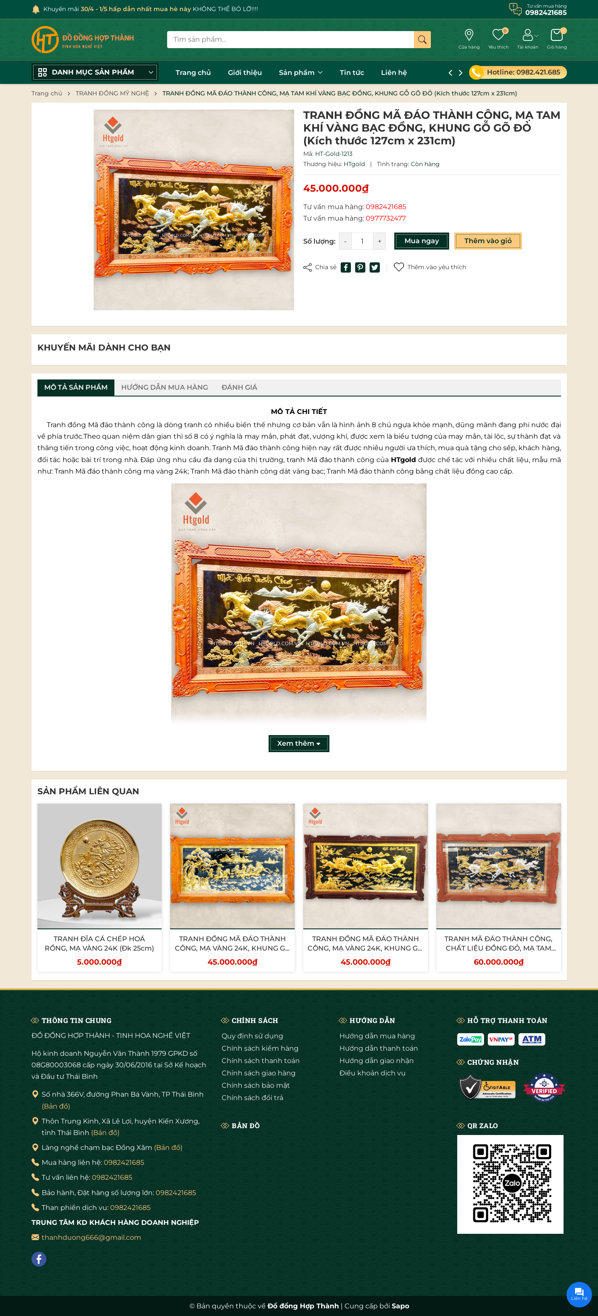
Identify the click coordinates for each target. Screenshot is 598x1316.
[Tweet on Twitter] (375, 267)
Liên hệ (394, 73)
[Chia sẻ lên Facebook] (346, 267)
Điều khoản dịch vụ (372, 1073)
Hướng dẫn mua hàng (377, 1036)
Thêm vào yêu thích (430, 267)
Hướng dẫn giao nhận (376, 1061)
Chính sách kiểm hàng (260, 1048)
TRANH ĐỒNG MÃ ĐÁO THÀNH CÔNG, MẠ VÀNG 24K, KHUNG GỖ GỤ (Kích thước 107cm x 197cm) (365, 948)
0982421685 (124, 1162)
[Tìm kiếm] (422, 39)
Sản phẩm (301, 73)
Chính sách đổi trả (252, 1098)
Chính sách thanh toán (261, 1061)
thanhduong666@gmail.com (91, 1237)
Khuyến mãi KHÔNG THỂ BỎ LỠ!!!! (150, 9)
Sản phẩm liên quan (88, 791)
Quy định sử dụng (252, 1036)
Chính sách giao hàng (259, 1073)
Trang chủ (193, 73)
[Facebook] (38, 1259)
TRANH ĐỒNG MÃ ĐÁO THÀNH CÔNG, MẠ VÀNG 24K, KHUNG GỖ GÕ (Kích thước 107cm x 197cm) (232, 948)
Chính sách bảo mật (256, 1085)
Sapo (400, 1306)
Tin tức (352, 73)
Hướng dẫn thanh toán (378, 1048)
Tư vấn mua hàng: (354, 207)
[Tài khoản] (527, 40)
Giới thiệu (245, 73)
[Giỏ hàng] (557, 40)
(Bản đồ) (56, 1106)
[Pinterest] (360, 267)
